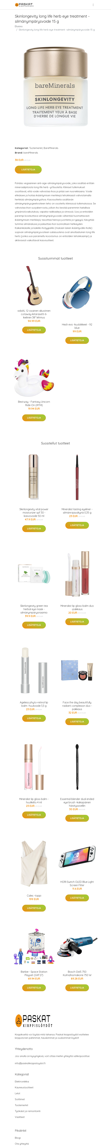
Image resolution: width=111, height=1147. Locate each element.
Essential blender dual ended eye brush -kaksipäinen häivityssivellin (77, 802)
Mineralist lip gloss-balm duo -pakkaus (77, 607)
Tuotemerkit (35, 148)
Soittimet (20, 1099)
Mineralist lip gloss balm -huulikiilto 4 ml (34, 800)
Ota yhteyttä (22, 1143)
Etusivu (19, 26)
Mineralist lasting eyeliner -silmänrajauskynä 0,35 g (77, 511)
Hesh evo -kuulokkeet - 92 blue (77, 326)
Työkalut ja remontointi (27, 1111)
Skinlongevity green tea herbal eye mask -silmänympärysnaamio (34, 609)
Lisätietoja (28, 169)
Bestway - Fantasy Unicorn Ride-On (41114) (34, 403)
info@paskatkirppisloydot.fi (30, 1063)
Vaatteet (20, 1117)
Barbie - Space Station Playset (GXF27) (34, 973)
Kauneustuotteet (24, 1087)
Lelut (17, 1093)
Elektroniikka (22, 1081)
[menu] (93, 5)
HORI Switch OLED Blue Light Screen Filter (77, 883)
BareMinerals (51, 148)
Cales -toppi (34, 895)
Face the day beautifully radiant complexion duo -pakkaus (77, 706)
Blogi (18, 1137)
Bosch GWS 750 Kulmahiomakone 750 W (77, 973)
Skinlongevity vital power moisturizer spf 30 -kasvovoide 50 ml (33, 513)
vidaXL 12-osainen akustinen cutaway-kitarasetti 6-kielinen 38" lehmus (33, 314)
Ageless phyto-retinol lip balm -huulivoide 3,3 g (34, 704)
